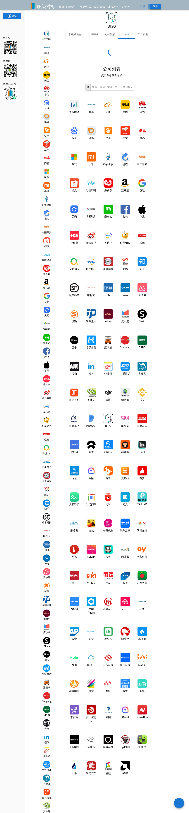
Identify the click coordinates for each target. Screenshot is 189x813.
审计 (110, 87)
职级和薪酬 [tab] (75, 34)
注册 (155, 6)
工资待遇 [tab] (93, 34)
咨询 (102, 87)
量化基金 (127, 87)
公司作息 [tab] (110, 34)
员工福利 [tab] (143, 34)
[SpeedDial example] (179, 803)
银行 (117, 87)
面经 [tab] (126, 34)
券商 (94, 87)
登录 (142, 6)
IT (88, 87)
